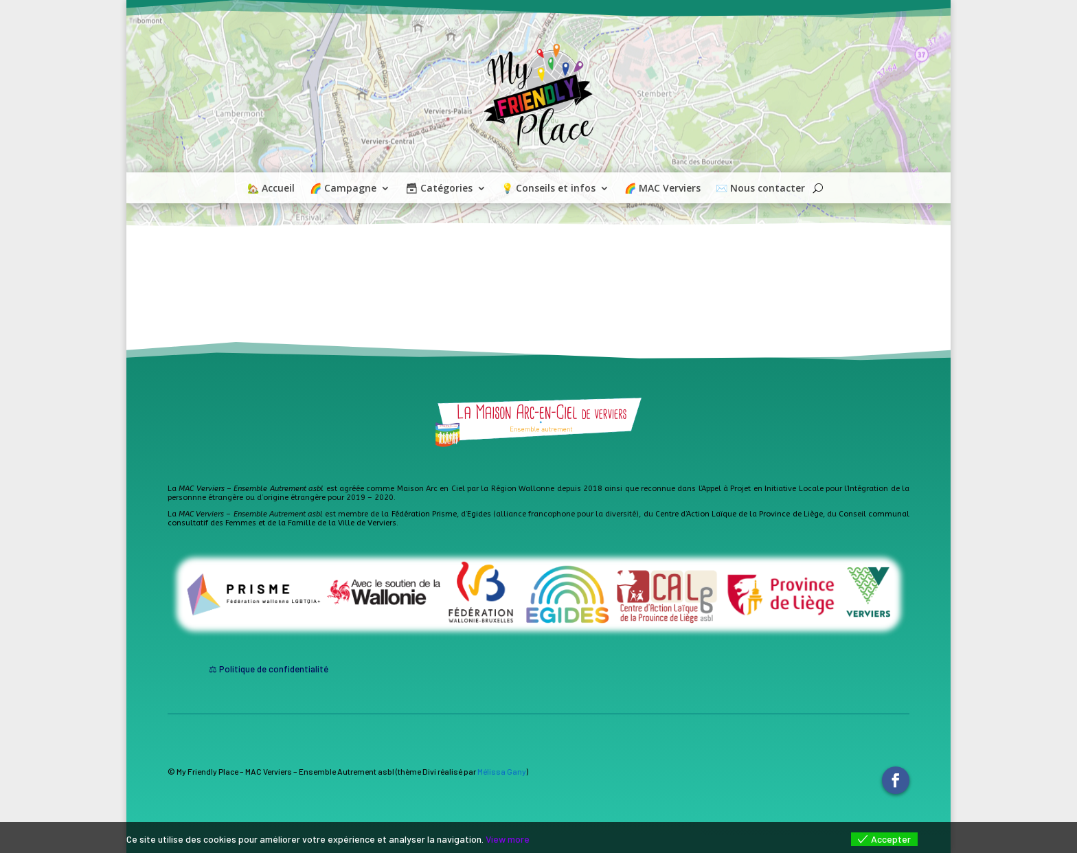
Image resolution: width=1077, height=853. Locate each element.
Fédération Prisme (424, 514)
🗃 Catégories (439, 188)
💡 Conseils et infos (548, 188)
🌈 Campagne (343, 188)
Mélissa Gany (501, 771)
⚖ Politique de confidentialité (268, 668)
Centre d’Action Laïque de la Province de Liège (739, 514)
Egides (479, 514)
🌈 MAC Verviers (662, 188)
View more (508, 839)
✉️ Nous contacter (760, 188)
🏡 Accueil (271, 188)
